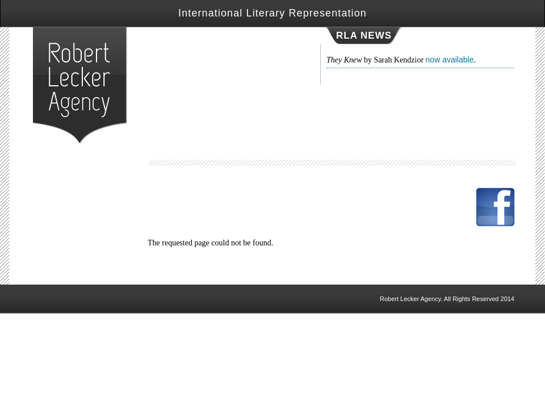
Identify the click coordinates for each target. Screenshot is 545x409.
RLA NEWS (364, 35)
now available (450, 59)
